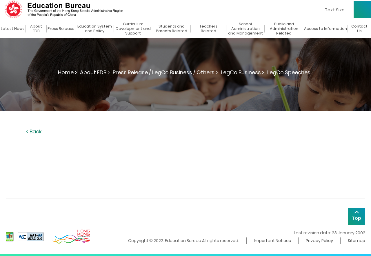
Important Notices (272, 241)
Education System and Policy (94, 28)
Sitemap (356, 241)
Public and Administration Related (284, 29)
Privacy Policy (319, 241)
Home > (67, 72)
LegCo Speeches (288, 72)
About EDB (36, 28)
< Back (34, 131)
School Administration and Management (245, 29)
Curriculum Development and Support (133, 29)
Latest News (13, 28)
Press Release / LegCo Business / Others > (165, 72)
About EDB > (95, 72)
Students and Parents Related (171, 28)
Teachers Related (208, 28)
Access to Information (325, 28)
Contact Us (359, 28)
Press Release (61, 28)
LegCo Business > (242, 72)
